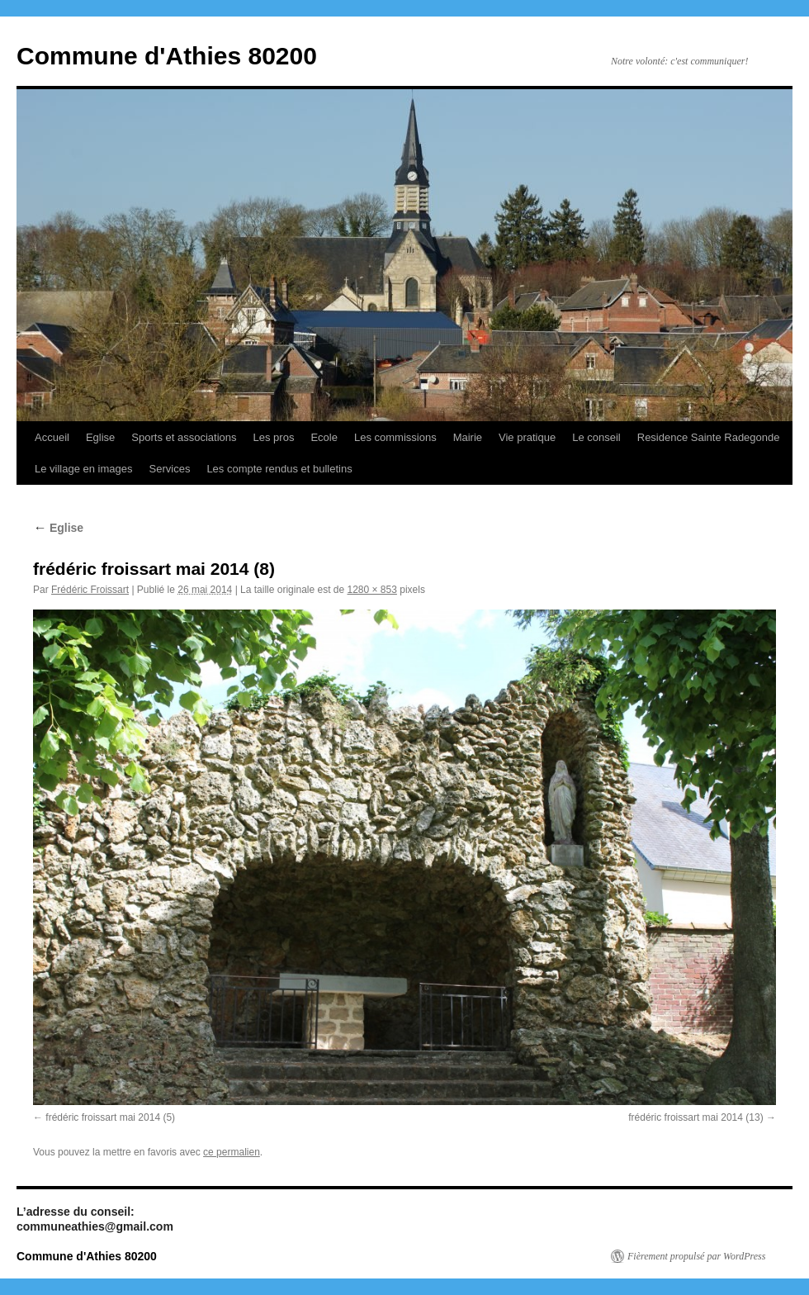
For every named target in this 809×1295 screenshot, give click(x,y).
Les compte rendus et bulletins (279, 468)
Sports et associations (183, 437)
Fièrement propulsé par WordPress (696, 1256)
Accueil (52, 437)
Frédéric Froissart (90, 589)
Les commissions (395, 437)
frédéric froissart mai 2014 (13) (695, 1117)
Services (170, 468)
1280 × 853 (372, 589)
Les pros (274, 437)
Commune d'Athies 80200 (167, 55)
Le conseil (596, 437)
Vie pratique (527, 437)
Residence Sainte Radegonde (708, 437)
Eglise (100, 437)
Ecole (324, 437)
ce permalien (231, 1152)
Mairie (467, 437)
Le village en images (84, 468)
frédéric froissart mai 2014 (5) (110, 1117)
